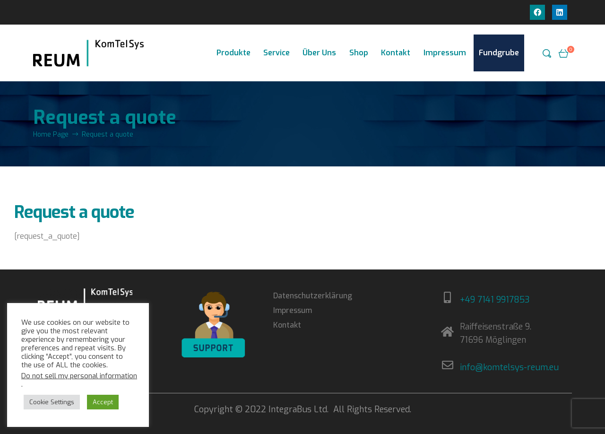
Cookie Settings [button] (51, 402)
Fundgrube (499, 53)
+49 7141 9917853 (495, 299)
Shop (358, 53)
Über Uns (319, 53)
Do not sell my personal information (79, 376)
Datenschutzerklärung (312, 296)
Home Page (51, 134)
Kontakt (395, 53)
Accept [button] (103, 402)
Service (276, 53)
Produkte (233, 53)
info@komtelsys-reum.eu (509, 367)
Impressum (445, 53)
